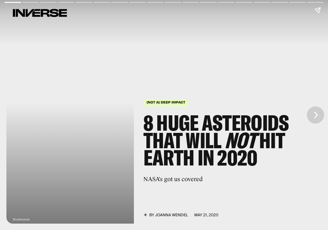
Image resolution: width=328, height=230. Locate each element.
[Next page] (315, 115)
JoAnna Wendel (171, 215)
